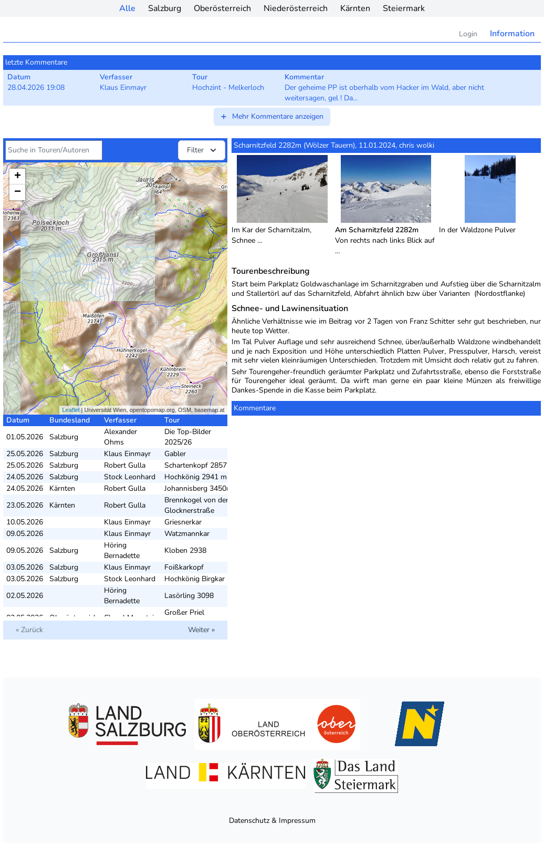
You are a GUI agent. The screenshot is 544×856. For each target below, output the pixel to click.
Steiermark (404, 8)
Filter (202, 150)
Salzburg (164, 8)
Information (512, 33)
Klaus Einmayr (127, 454)
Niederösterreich (296, 8)
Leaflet (70, 410)
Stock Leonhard (129, 477)
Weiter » (201, 630)
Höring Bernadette (122, 550)
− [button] (17, 192)
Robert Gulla (124, 465)
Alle (127, 8)
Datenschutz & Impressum (272, 821)
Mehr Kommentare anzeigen (271, 116)
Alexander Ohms (120, 437)
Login (468, 34)
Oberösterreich (222, 8)
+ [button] (17, 176)
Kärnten (355, 8)
